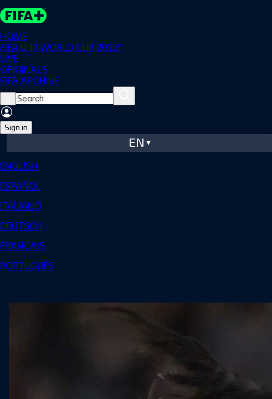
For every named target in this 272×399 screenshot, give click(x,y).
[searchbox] (64, 98)
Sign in (16, 127)
